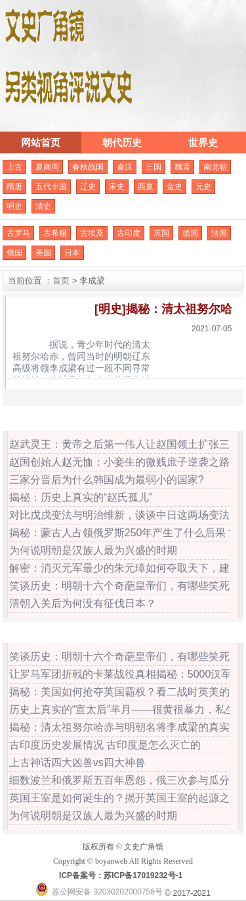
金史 (174, 186)
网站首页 (40, 142)
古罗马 (18, 233)
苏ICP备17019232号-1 (143, 875)
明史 (14, 206)
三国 (153, 167)
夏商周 (47, 167)
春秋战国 (88, 167)
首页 (61, 280)
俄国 (14, 252)
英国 (161, 233)
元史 (203, 186)
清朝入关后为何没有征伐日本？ (82, 603)
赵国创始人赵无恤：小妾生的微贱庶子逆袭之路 (119, 462)
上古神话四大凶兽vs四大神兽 (77, 762)
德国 (190, 233)
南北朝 (215, 167)
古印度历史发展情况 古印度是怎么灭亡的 (105, 744)
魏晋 (182, 167)
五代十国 (51, 186)
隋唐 (14, 186)
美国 (43, 252)
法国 (219, 233)
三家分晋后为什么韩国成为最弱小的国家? (106, 479)
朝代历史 (122, 142)
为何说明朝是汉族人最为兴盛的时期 (93, 550)
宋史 (117, 186)
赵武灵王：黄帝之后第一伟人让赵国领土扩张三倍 (124, 444)
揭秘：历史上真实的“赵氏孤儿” (81, 497)
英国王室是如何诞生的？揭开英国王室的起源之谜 (124, 797)
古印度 (128, 233)
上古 (14, 167)
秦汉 (125, 167)
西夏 (146, 186)
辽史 (88, 186)
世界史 (203, 142)
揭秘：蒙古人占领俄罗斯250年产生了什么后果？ (123, 532)
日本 (72, 252)
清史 (43, 206)
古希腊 (55, 233)
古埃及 (92, 233)
